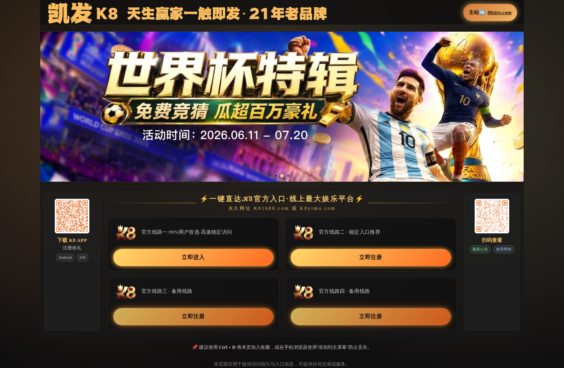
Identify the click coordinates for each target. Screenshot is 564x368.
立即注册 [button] (370, 257)
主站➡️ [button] (490, 12)
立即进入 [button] (193, 257)
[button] (282, 111)
